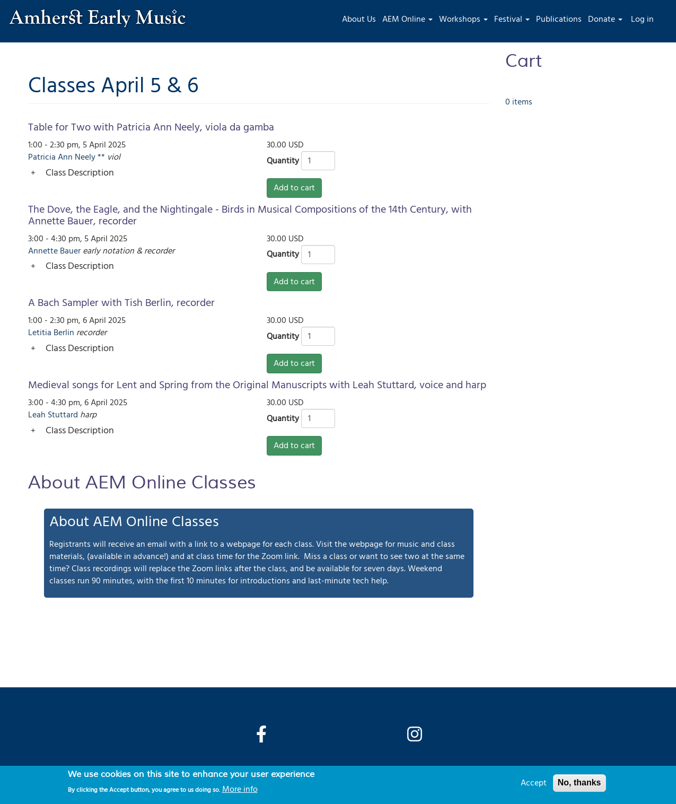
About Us (359, 19)
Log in (642, 19)
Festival (512, 19)
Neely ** (90, 157)
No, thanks (579, 782)
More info (240, 789)
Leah (37, 415)
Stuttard (63, 415)
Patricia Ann (50, 157)
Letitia (39, 332)
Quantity (283, 161)
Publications (559, 19)
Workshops (463, 19)
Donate (605, 19)
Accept (534, 783)
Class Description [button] (80, 172)
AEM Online (407, 19)
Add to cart (294, 188)
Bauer (70, 251)
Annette (43, 251)
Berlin (64, 332)
